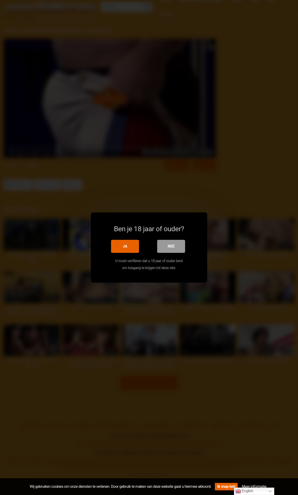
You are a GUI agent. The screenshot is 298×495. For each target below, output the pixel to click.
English (244, 491)
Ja (125, 246)
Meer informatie (254, 486)
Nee (171, 246)
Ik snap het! (226, 486)
